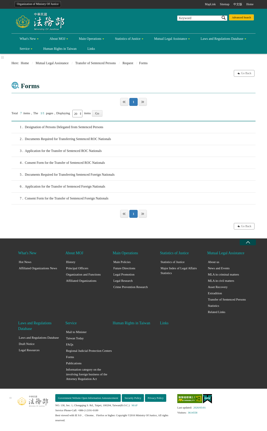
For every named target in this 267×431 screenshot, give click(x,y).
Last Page (143, 102)
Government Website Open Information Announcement (88, 398)
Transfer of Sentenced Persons (95, 63)
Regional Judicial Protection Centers (89, 350)
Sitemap (224, 4)
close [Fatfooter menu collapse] (248, 242)
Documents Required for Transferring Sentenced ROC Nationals (61, 139)
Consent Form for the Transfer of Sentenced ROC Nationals (58, 162)
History (71, 262)
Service (25, 48)
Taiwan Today (75, 338)
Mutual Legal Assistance (170, 38)
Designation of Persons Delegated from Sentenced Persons (57, 127)
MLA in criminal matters (223, 274)
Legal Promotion (123, 274)
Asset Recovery (218, 287)
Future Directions (124, 268)
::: (10, 3)
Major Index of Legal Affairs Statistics (179, 271)
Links (91, 48)
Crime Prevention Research (130, 287)
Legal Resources (29, 350)
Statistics (213, 305)
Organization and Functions (83, 274)
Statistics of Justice (128, 38)
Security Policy (133, 398)
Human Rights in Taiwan (60, 48)
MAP (134, 405)
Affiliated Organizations (81, 280)
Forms (70, 357)
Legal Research (123, 280)
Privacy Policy (156, 398)
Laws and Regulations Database (222, 38)
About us (213, 262)
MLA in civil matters (221, 280)
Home (249, 4)
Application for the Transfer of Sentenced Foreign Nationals (58, 186)
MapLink (210, 4)
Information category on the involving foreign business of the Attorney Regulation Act (86, 374)
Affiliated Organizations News (38, 268)
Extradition (215, 293)
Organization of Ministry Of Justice (38, 4)
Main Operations (90, 38)
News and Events (218, 268)
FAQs (69, 344)
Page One (124, 102)
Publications (74, 363)
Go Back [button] (246, 73)
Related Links (216, 312)
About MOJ (57, 38)
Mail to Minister (76, 332)
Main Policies (122, 262)
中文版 (237, 4)
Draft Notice (26, 344)
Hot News (25, 262)
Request (127, 63)
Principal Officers (77, 268)
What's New (28, 38)
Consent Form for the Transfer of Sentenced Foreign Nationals (59, 198)
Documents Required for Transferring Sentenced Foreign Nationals (63, 174)
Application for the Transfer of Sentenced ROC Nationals (56, 150)
